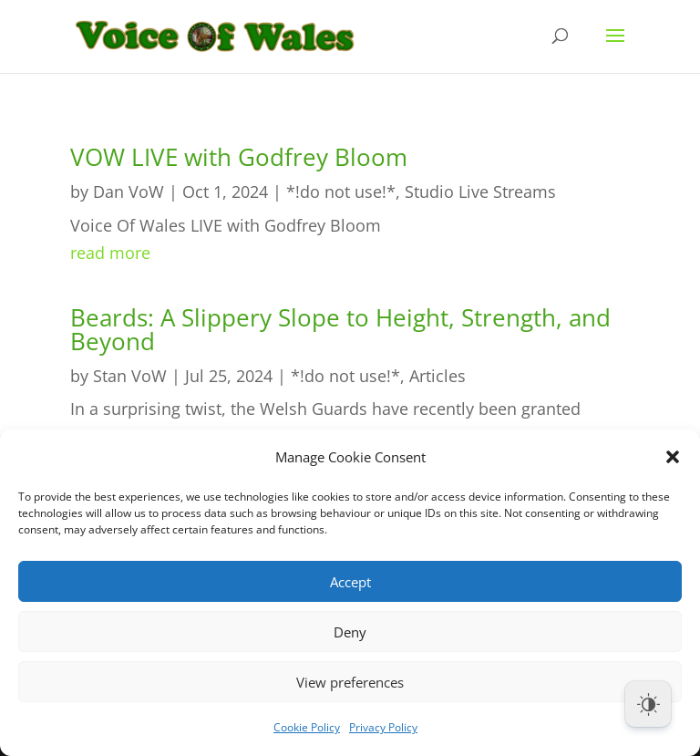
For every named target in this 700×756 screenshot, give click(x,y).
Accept (350, 582)
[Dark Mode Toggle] (648, 704)
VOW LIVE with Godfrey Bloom (238, 156)
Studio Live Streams (480, 191)
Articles (437, 376)
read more (110, 253)
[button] (673, 457)
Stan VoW (130, 376)
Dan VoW (128, 191)
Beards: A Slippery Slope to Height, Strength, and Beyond (340, 329)
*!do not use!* (341, 191)
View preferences (350, 682)
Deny (350, 632)
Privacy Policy (383, 727)
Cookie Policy (306, 727)
